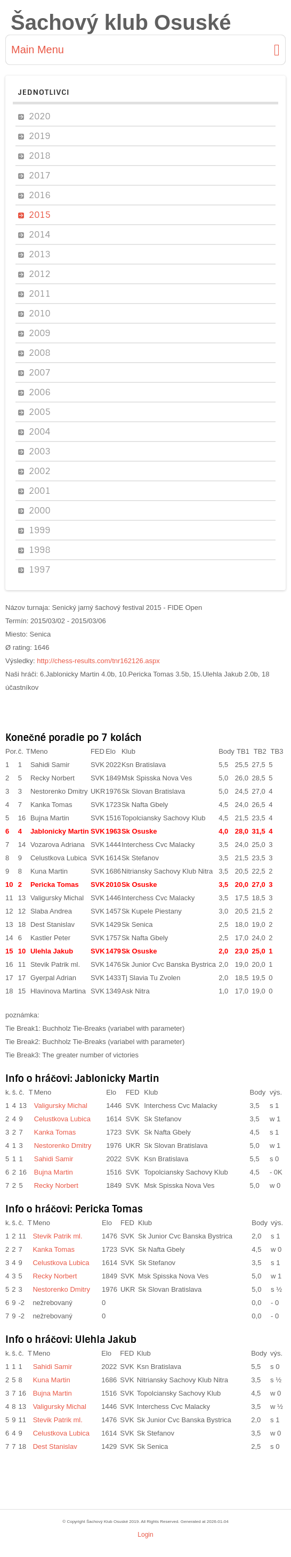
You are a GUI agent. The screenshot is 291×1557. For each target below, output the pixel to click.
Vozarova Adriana (57, 845)
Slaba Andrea (51, 911)
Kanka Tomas (51, 805)
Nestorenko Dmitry (59, 791)
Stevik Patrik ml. (55, 964)
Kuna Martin (49, 871)
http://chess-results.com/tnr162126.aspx (98, 661)
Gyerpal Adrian (53, 978)
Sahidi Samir (50, 765)
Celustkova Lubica (58, 858)
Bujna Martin (49, 818)
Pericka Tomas (54, 884)
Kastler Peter (50, 938)
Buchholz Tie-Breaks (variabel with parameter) (114, 1028)
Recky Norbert (52, 778)
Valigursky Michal (57, 898)
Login (145, 1534)
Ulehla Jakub (51, 951)
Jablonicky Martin (59, 831)
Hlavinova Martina (58, 991)
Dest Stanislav (52, 924)
